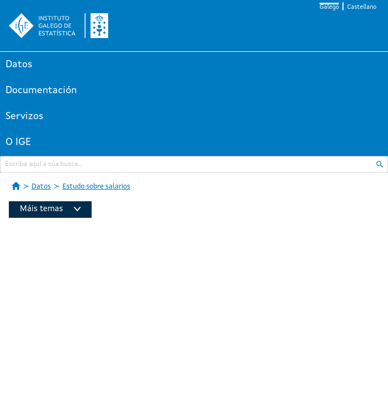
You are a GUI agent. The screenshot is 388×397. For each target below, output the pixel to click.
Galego (329, 7)
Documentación (41, 90)
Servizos (25, 116)
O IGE (18, 142)
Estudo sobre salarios (96, 186)
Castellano (361, 7)
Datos (19, 64)
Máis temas (50, 209)
